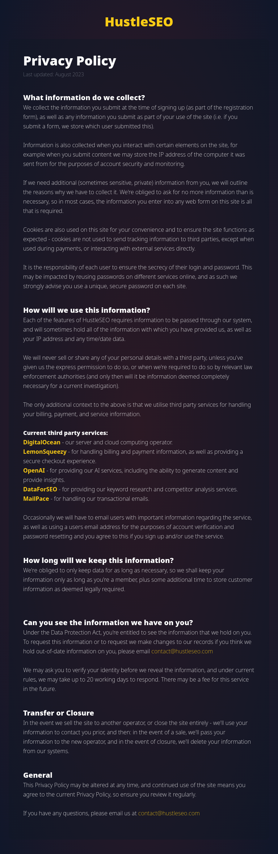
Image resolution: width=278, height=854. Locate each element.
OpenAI (34, 470)
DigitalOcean (41, 442)
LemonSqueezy (45, 452)
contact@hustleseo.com (182, 651)
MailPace (36, 499)
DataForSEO (40, 489)
